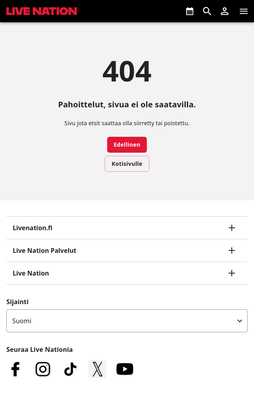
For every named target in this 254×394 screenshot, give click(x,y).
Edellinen (127, 144)
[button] (224, 11)
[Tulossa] (189, 11)
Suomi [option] (21, 320)
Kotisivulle (127, 163)
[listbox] (127, 321)
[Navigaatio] (243, 11)
